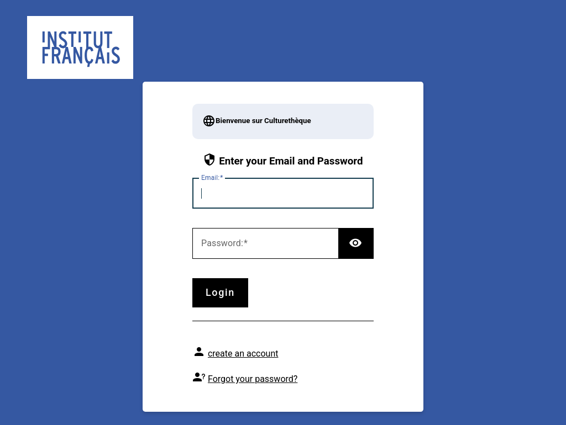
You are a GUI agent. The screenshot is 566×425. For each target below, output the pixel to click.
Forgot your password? (252, 379)
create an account (243, 353)
